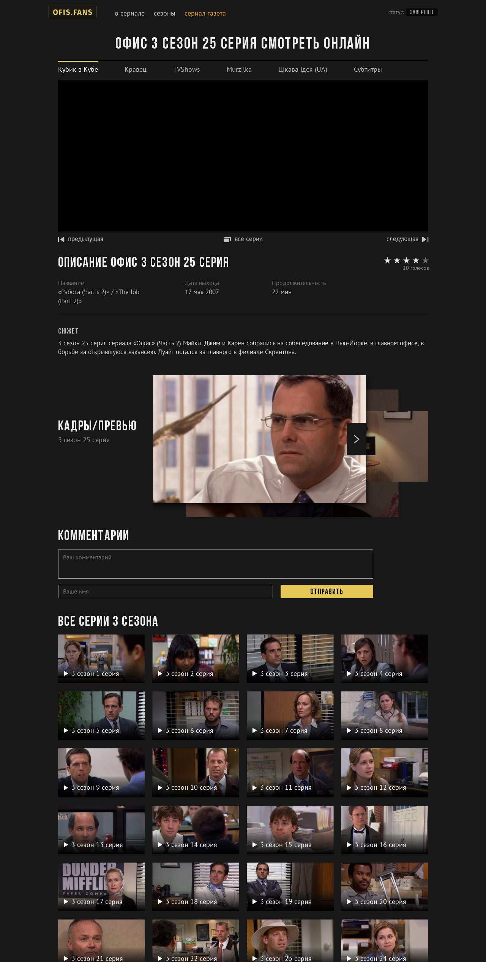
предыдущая (80, 239)
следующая (407, 239)
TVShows (186, 69)
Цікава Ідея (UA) (302, 69)
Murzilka (239, 69)
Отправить (326, 592)
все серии (243, 239)
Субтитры (368, 69)
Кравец (136, 69)
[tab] (78, 69)
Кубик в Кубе (78, 69)
